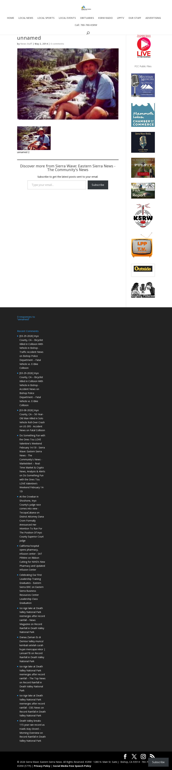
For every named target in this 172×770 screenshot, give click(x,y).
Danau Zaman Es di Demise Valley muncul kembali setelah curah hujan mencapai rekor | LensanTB (32, 644)
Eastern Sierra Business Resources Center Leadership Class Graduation (31, 594)
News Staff (26, 43)
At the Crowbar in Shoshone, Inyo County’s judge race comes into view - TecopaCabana (30, 504)
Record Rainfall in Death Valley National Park (31, 627)
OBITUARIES (87, 18)
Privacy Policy (42, 765)
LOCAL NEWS (25, 18)
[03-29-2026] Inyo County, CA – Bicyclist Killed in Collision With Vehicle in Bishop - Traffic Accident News (31, 343)
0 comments (57, 43)
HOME (10, 18)
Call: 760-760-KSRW (86, 25)
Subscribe (98, 185)
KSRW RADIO (105, 18)
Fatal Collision (37, 429)
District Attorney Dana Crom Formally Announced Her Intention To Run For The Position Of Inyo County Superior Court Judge (31, 528)
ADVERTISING (153, 18)
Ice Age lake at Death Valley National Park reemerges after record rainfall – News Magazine (32, 615)
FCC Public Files (143, 66)
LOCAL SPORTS (45, 18)
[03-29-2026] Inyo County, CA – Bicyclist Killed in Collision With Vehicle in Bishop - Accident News (31, 380)
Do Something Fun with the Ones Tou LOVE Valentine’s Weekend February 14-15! (31, 483)
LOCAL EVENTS (67, 18)
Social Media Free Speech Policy (72, 765)
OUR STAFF (134, 18)
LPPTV (120, 18)
